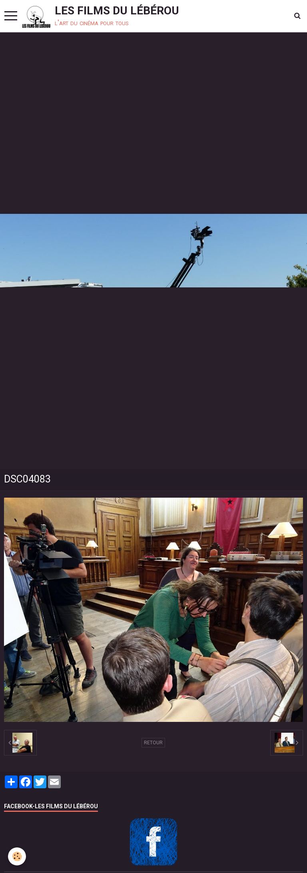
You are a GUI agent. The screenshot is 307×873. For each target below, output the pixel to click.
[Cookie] (17, 856)
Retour (153, 742)
